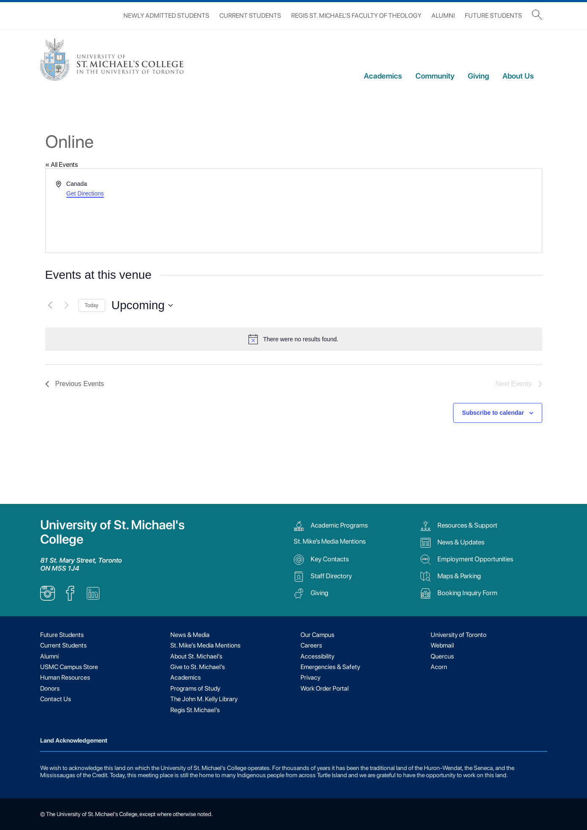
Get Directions (85, 193)
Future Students (493, 15)
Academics (383, 75)
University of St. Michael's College (112, 532)
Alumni (443, 15)
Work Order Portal (324, 688)
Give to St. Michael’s (197, 667)
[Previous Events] (50, 305)
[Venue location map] (417, 210)
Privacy (310, 677)
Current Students (250, 15)
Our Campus (317, 635)
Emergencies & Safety (330, 667)
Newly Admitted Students (166, 15)
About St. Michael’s (196, 656)
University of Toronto (458, 635)
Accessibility (317, 656)
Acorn (439, 667)
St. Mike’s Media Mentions (330, 541)
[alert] (293, 339)
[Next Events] (67, 305)
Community (434, 75)
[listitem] (47, 598)
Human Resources (65, 677)
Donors (50, 688)
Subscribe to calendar (493, 412)
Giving (478, 75)
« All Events (61, 165)
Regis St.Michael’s (195, 710)
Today (91, 305)
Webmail (442, 645)
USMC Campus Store (69, 667)
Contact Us (55, 699)
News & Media (190, 635)
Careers (311, 645)
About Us (518, 75)
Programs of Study (195, 688)
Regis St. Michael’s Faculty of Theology (356, 15)
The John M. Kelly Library (204, 699)
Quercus (442, 656)
